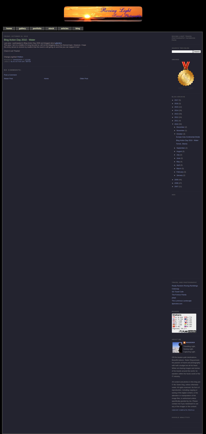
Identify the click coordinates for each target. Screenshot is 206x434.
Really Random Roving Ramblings (185, 286)
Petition (20, 57)
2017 (176, 100)
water (28, 61)
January (180, 175)
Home (46, 79)
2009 (176, 180)
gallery (22, 28)
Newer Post (8, 79)
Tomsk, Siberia (181, 144)
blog (78, 28)
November (181, 130)
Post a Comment (10, 75)
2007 (176, 186)
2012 (176, 117)
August (179, 151)
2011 (176, 121)
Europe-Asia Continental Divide (188, 137)
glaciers (58, 43)
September (181, 148)
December (181, 127)
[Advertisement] (182, 236)
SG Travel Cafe (178, 292)
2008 (176, 183)
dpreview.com (177, 304)
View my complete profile (183, 410)
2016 (176, 104)
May (178, 162)
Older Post (84, 79)
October (180, 134)
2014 (176, 110)
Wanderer (190, 342)
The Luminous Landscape (182, 301)
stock (51, 28)
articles (64, 28)
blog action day (18, 61)
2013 (176, 114)
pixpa (174, 298)
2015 (176, 107)
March (179, 168)
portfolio (37, 28)
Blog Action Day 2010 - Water (187, 140)
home (9, 28)
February (180, 172)
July (178, 155)
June (179, 158)
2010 (176, 124)
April (179, 165)
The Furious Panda (179, 295)
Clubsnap (175, 289)
